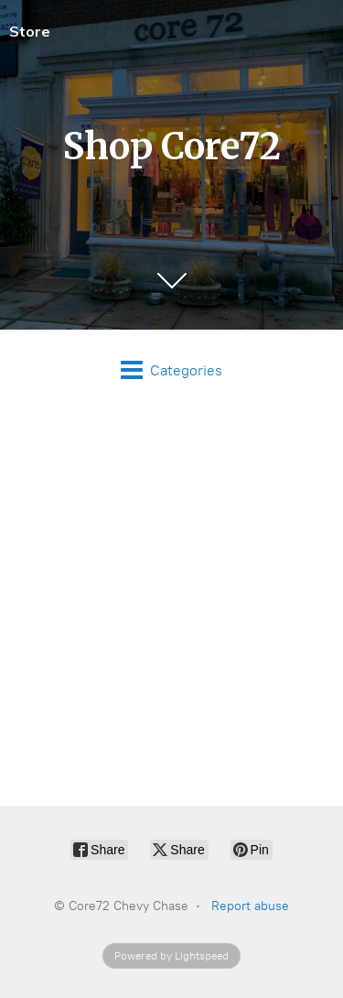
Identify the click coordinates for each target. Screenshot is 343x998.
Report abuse (250, 906)
